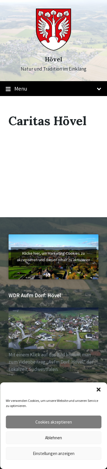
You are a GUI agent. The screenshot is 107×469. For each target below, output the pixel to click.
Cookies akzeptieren (53, 422)
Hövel (53, 59)
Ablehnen (53, 437)
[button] (98, 389)
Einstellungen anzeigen (53, 453)
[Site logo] (53, 49)
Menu (53, 89)
